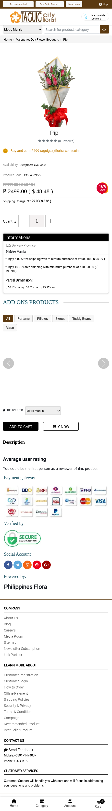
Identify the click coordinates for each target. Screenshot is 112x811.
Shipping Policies (16, 699)
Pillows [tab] (42, 318)
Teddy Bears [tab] (81, 318)
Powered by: (15, 576)
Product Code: (22, 175)
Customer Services (21, 770)
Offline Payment (16, 693)
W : (29, 288)
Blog (7, 624)
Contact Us (14, 740)
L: (12, 288)
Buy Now (61, 426)
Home (8, 39)
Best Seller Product (50, 4)
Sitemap (10, 642)
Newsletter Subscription (22, 648)
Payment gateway (19, 477)
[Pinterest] (37, 565)
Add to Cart (20, 426)
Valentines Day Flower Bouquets (37, 39)
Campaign (12, 717)
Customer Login (16, 681)
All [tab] (8, 318)
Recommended (18, 4)
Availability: (24, 164)
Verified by (14, 523)
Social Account (17, 554)
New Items (74, 4)
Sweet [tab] (60, 318)
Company (12, 608)
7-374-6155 (21, 761)
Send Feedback (18, 749)
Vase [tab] (10, 327)
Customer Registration (21, 675)
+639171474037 (25, 755)
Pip (65, 39)
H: (47, 288)
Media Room (13, 636)
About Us (11, 618)
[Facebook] (8, 565)
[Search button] (104, 29)
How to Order (14, 687)
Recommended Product (22, 723)
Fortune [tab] (23, 318)
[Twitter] (17, 565)
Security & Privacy (17, 705)
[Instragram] (27, 565)
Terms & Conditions (18, 711)
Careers (10, 630)
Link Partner (13, 654)
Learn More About (20, 665)
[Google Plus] (46, 565)
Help (103, 4)
